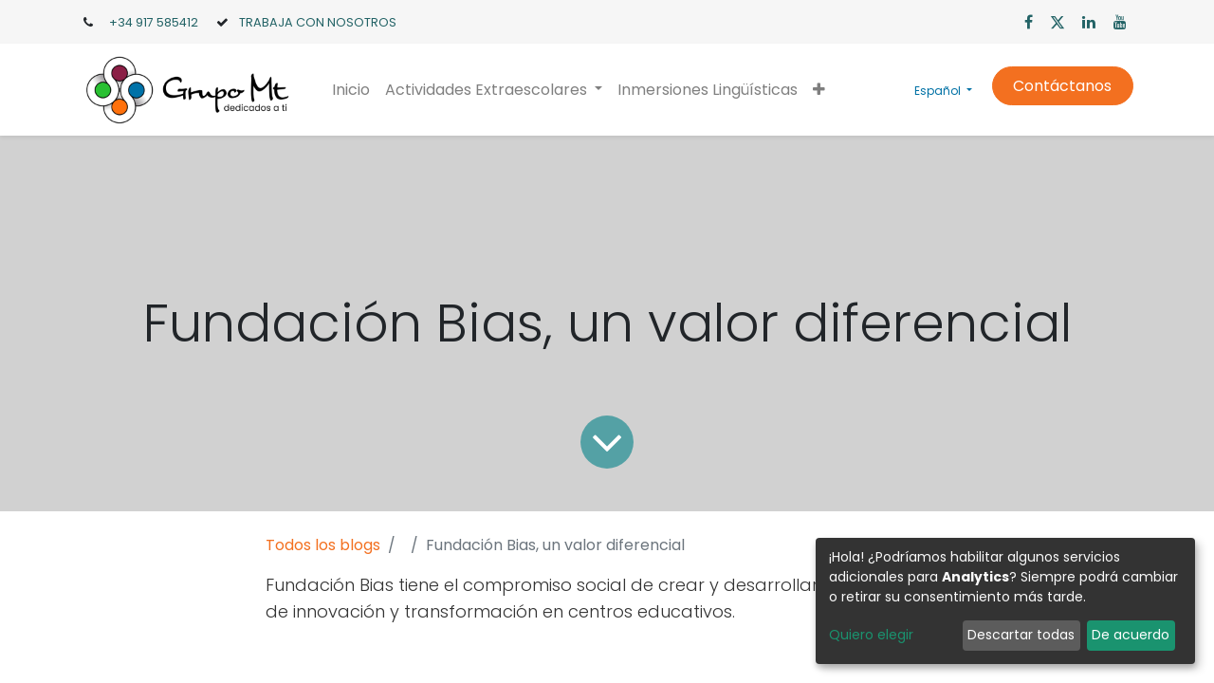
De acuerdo (1130, 634)
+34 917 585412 (153, 22)
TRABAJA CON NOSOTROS (317, 22)
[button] (819, 90)
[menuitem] (350, 90)
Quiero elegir (871, 634)
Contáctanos (1062, 86)
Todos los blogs (323, 545)
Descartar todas (1021, 634)
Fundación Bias (330, 585)
